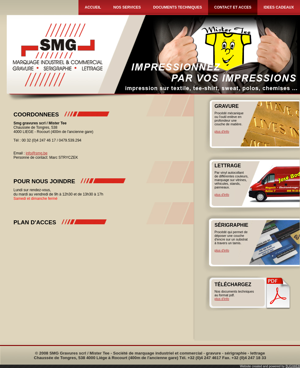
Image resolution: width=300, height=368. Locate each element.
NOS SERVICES (127, 7)
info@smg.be (36, 153)
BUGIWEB (293, 366)
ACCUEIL (93, 7)
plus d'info (222, 131)
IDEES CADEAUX (279, 7)
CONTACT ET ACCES (232, 7)
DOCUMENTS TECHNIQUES (177, 7)
